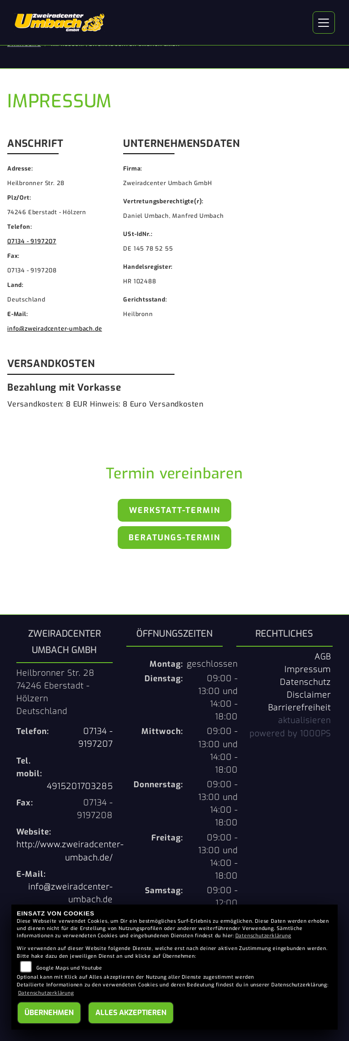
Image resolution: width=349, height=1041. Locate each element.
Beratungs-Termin (174, 537)
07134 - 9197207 (31, 241)
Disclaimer (309, 694)
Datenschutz (305, 682)
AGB (322, 656)
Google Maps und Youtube (69, 968)
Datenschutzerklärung (263, 935)
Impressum (307, 669)
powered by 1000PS (290, 733)
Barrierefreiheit (299, 707)
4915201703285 (80, 786)
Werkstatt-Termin (174, 510)
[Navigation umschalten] (324, 22)
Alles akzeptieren (130, 1012)
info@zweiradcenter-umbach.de (54, 328)
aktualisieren (304, 720)
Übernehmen (49, 1012)
